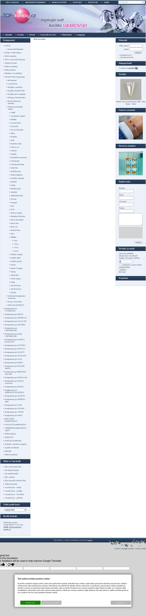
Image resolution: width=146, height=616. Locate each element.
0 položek (131, 68)
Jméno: (121, 195)
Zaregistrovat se (126, 55)
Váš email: (123, 201)
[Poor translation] (11, 564)
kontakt (90, 540)
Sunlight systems (127, 549)
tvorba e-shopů (140, 549)
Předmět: (122, 188)
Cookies (117, 549)
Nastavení (121, 603)
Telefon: (122, 208)
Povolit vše (30, 603)
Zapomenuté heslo (126, 57)
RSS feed (122, 274)
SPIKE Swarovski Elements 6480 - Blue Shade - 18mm (130, 103)
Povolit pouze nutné (51, 603)
